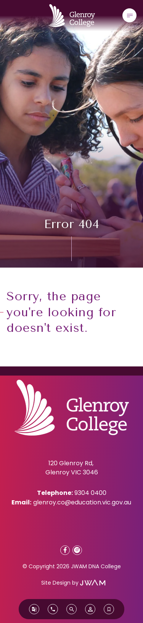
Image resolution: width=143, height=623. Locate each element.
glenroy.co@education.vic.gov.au (82, 502)
